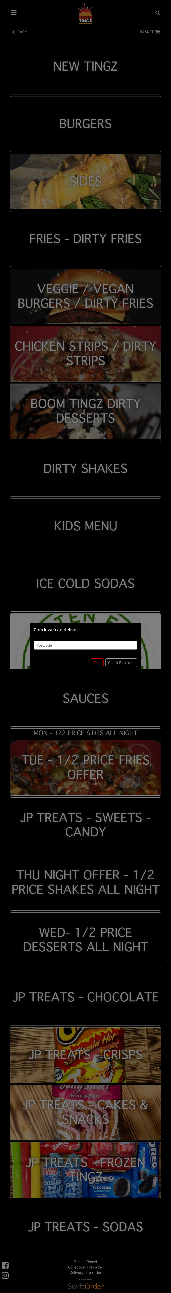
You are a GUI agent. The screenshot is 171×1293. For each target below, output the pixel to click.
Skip (97, 661)
